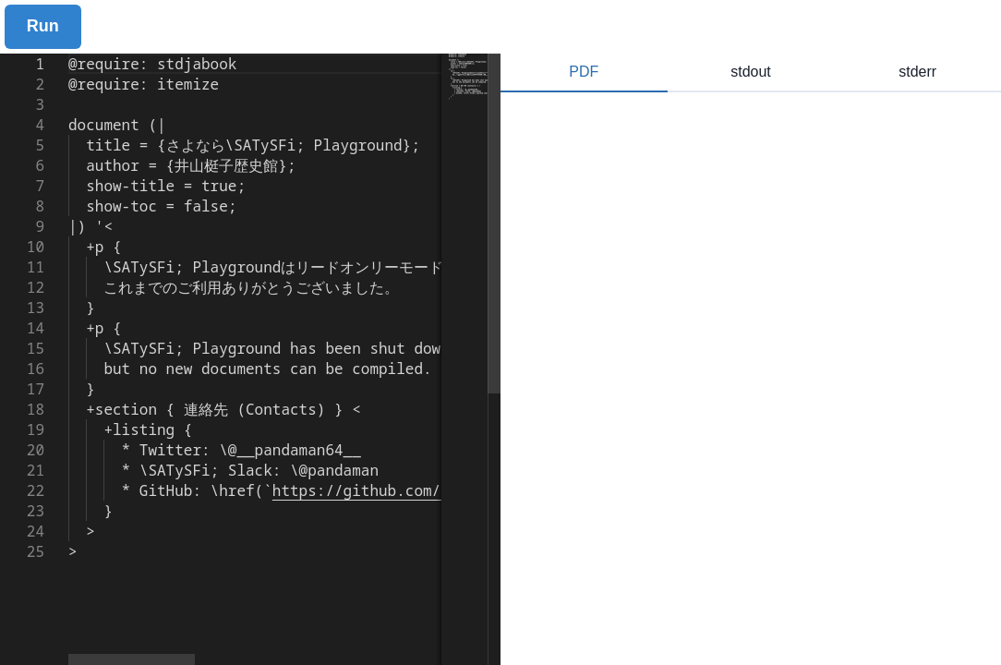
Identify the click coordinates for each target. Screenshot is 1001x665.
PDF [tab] (583, 71)
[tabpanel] (750, 378)
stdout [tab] (750, 71)
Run (43, 26)
